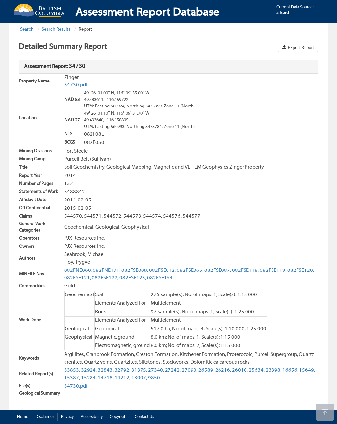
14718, (106, 378)
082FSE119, (273, 270)
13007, (139, 378)
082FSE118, (245, 270)
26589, (206, 370)
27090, (189, 370)
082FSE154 (160, 278)
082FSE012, (162, 270)
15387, (72, 378)
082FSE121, (77, 278)
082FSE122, (105, 278)
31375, (139, 370)
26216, (223, 370)
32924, (89, 370)
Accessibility (92, 417)
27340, (156, 370)
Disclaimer (44, 417)
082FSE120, (300, 270)
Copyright (119, 417)
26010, (240, 370)
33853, (72, 370)
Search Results (56, 29)
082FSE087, (217, 270)
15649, (307, 370)
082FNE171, (106, 270)
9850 (154, 378)
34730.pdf (76, 85)
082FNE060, (78, 270)
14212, (122, 378)
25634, (257, 370)
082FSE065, (190, 270)
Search (27, 29)
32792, (122, 370)
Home (22, 417)
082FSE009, (134, 270)
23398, (273, 370)
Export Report (300, 47)
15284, (89, 378)
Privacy (67, 417)
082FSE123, (132, 278)
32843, (106, 370)
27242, (173, 370)
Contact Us (144, 417)
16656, (290, 370)
